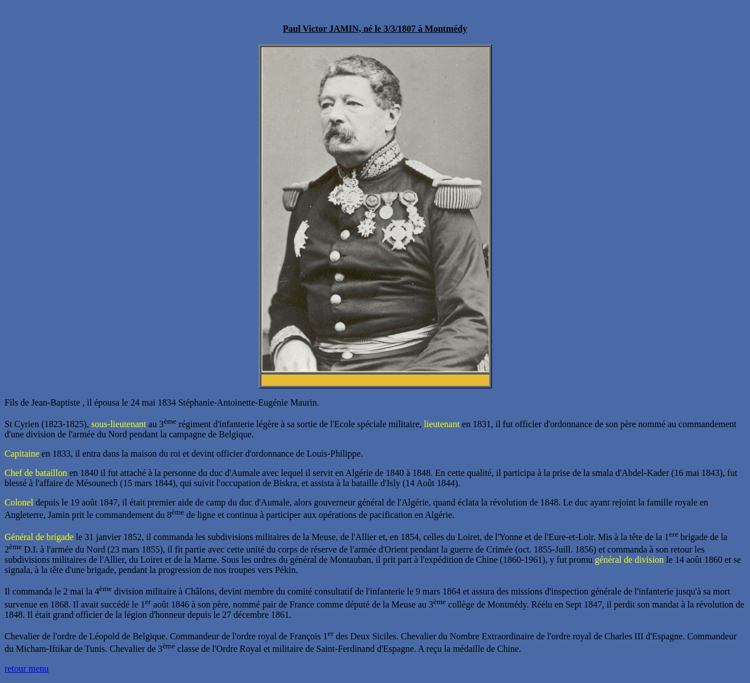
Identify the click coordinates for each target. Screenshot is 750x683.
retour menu (27, 668)
